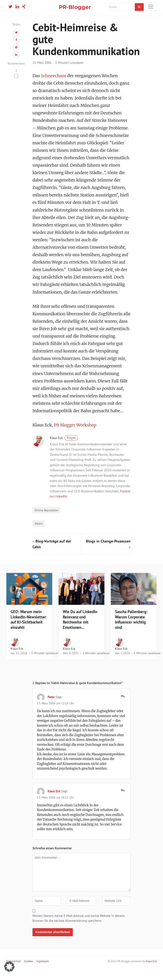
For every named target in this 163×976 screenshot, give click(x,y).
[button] (9, 966)
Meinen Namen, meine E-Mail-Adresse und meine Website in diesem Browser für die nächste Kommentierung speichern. (78, 925)
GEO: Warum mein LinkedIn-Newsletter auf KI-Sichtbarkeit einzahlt (28, 626)
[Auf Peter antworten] (122, 703)
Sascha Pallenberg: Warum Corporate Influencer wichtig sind (131, 626)
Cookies (28, 968)
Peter (51, 704)
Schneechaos (54, 82)
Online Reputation (46, 517)
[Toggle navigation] (151, 6)
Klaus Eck (64, 445)
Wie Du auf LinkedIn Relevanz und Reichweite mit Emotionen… (80, 626)
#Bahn (39, 530)
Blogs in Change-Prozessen (108, 547)
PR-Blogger (75, 7)
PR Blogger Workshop (75, 431)
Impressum (42, 968)
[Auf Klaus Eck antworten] (122, 797)
